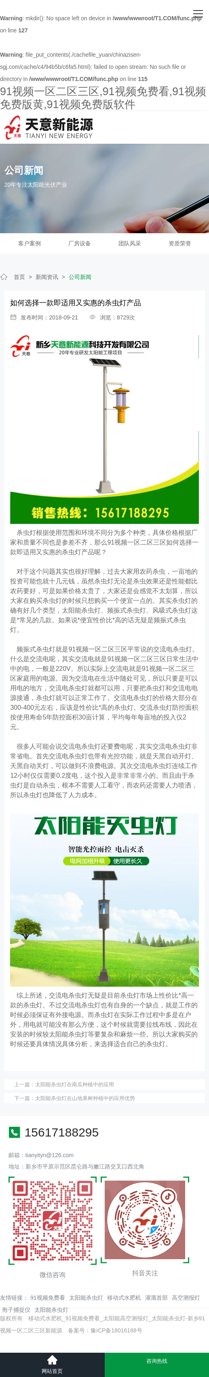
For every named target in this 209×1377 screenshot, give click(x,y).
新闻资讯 (47, 277)
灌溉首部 (156, 1297)
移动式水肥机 (124, 1297)
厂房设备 (79, 243)
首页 (19, 277)
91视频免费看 (47, 1297)
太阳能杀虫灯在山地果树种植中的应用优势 (85, 1098)
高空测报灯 (186, 1297)
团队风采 (129, 243)
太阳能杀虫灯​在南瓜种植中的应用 (74, 1084)
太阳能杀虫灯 (86, 1297)
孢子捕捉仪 (16, 1310)
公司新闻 (80, 277)
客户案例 (29, 243)
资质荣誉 (180, 243)
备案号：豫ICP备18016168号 (105, 1330)
